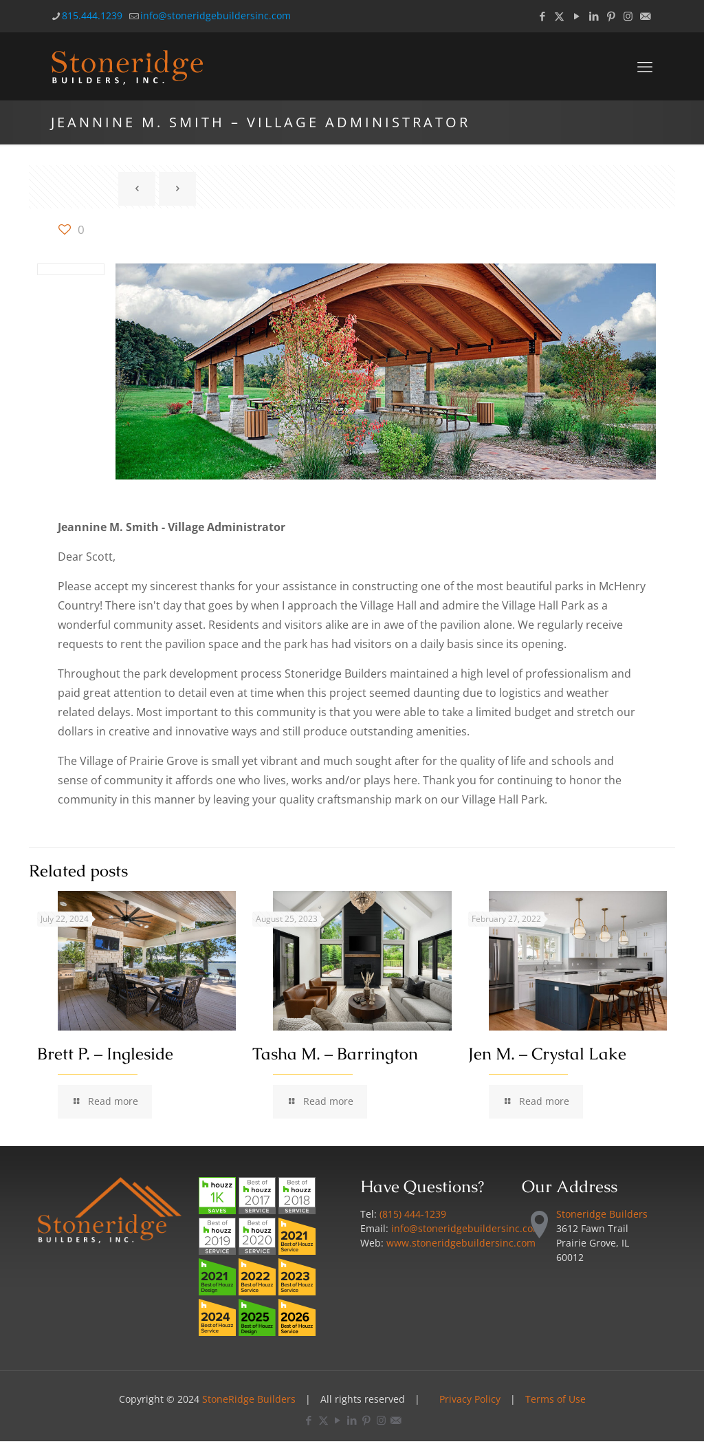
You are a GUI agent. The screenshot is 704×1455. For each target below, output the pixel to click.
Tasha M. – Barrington (335, 1053)
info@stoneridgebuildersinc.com (466, 1228)
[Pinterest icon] (611, 16)
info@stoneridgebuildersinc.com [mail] (215, 15)
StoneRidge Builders (249, 1398)
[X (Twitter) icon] (559, 16)
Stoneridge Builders (602, 1213)
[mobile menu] (645, 66)
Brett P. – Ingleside (105, 1053)
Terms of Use (555, 1398)
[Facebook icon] (542, 16)
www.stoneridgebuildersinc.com (461, 1242)
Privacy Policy (469, 1398)
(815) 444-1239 (413, 1213)
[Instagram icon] (628, 16)
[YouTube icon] (576, 16)
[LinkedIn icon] (593, 16)
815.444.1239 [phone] (92, 15)
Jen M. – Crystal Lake (547, 1053)
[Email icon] (645, 16)
